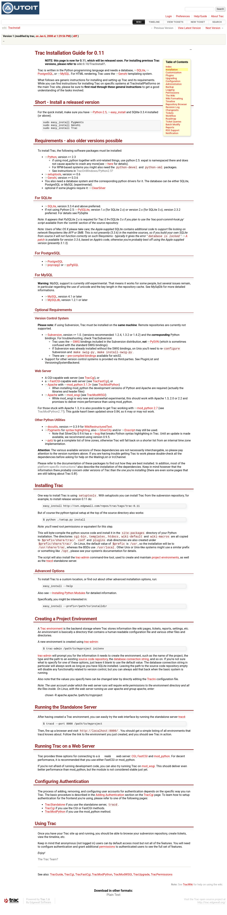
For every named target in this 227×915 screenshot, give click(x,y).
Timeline (154, 22)
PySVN (153, 344)
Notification (172, 133)
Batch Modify (173, 124)
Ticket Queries (173, 121)
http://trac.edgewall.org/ (211, 912)
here (109, 165)
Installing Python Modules (67, 600)
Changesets (172, 110)
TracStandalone (55, 814)
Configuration (173, 81)
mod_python (162, 765)
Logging (170, 89)
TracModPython (108, 387)
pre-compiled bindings (80, 359)
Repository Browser (176, 104)
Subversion (53, 337)
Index (169, 66)
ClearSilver (97, 190)
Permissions (172, 92)
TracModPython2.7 (50, 414)
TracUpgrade (141, 884)
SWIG (75, 344)
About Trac (217, 16)
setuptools (53, 176)
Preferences (183, 16)
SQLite (139, 70)
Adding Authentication (110, 804)
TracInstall (14, 27)
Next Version (213, 28)
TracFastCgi (100, 384)
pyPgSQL (71, 267)
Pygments (53, 433)
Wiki (138, 22)
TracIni (151, 687)
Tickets (170, 112)
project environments (165, 564)
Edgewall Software (40, 912)
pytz (49, 443)
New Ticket (198, 22)
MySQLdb (52, 302)
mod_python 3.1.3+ (77, 387)
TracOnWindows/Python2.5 (94, 173)
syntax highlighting (78, 433)
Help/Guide (200, 16)
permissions (107, 856)
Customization (174, 72)
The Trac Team (47, 869)
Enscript (128, 433)
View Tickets (175, 22)
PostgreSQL (54, 264)
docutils (51, 430)
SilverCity (104, 433)
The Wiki (170, 95)
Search (217, 22)
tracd (49, 567)
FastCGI (53, 384)
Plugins (170, 75)
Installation (172, 69)
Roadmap (171, 118)
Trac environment (51, 636)
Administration (174, 84)
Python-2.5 (98, 112)
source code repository (93, 667)
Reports (170, 127)
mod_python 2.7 (146, 411)
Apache (51, 387)
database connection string (131, 667)
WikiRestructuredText (98, 430)
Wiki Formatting (174, 98)
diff (75, 36)
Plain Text (113, 904)
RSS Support (172, 130)
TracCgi (89, 381)
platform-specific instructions (56, 470)
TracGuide (56, 884)
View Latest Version (189, 28)
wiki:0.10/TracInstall (90, 64)
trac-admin (82, 564)
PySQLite (82, 211)
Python (51, 158)
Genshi (121, 73)
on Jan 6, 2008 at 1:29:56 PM (53, 36)
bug (96, 436)
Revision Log (173, 107)
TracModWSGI (96, 398)
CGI (134, 765)
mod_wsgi (72, 398)
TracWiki (188, 894)
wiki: (4, 27)
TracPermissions (162, 884)
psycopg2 (52, 267)
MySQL (63, 73)
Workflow (171, 115)
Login (168, 16)
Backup (170, 86)
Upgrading (171, 78)
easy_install (117, 112)
